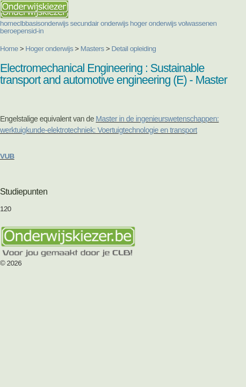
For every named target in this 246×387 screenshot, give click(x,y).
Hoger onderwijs (49, 49)
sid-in (36, 31)
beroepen (14, 31)
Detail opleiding (133, 49)
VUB (7, 156)
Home (9, 49)
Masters (92, 49)
